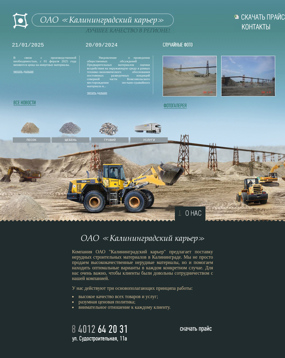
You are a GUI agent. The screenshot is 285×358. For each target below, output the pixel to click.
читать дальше (23, 71)
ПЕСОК (31, 140)
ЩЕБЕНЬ (71, 140)
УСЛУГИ (149, 140)
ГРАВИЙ (110, 140)
